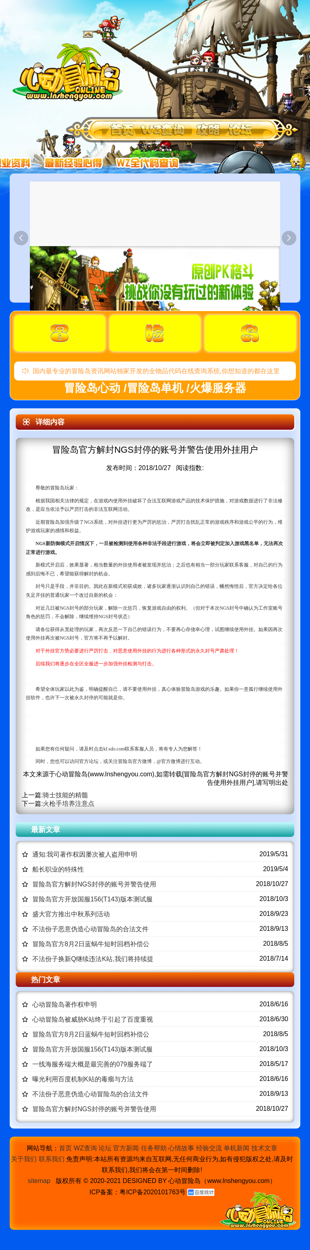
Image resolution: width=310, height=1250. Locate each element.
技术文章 (264, 1148)
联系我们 (52, 1159)
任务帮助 (154, 1148)
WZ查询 (85, 1148)
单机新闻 (236, 1148)
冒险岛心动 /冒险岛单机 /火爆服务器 (155, 388)
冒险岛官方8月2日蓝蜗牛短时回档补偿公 (90, 944)
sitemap (39, 1180)
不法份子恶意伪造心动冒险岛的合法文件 (90, 929)
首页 (65, 1148)
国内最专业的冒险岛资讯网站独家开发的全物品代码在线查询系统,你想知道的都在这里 (151, 371)
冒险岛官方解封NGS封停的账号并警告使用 (94, 884)
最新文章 (45, 830)
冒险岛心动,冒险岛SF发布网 (70, 71)
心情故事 (181, 1148)
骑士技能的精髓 (65, 795)
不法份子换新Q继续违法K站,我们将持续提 (92, 958)
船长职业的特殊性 (58, 869)
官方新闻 (126, 1148)
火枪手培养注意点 (68, 803)
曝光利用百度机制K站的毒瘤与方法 (83, 1079)
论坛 (104, 1148)
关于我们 (24, 1159)
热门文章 (45, 980)
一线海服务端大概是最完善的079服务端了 (92, 1064)
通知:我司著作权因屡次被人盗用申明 (84, 854)
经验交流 (209, 1148)
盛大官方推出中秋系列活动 (71, 914)
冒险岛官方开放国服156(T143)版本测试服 (92, 899)
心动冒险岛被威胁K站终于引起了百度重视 (92, 1019)
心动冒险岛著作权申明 (64, 1004)
